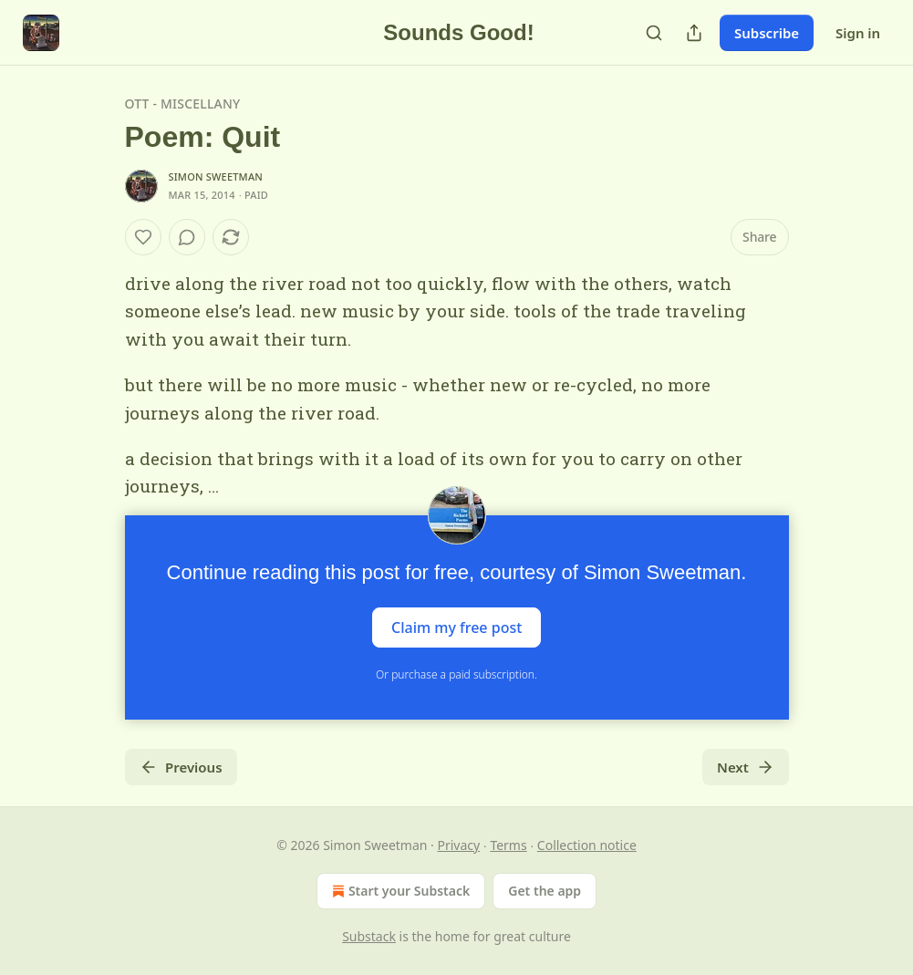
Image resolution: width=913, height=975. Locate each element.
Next (745, 767)
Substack (369, 936)
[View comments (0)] (187, 237)
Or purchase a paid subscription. (456, 674)
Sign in (857, 33)
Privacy (459, 845)
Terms (508, 845)
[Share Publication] (694, 33)
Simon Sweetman (216, 176)
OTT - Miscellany (183, 103)
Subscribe (766, 33)
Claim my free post (456, 627)
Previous (181, 767)
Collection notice (587, 845)
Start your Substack (399, 891)
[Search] (654, 33)
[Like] (143, 237)
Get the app (544, 890)
